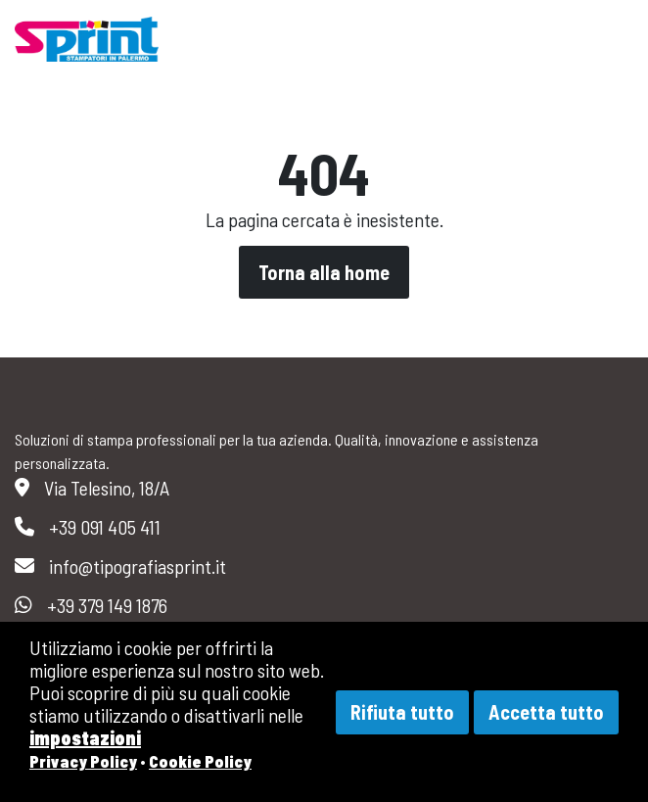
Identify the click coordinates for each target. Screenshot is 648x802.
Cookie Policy (200, 761)
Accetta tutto (546, 712)
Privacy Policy (83, 761)
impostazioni (85, 737)
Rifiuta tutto (402, 712)
